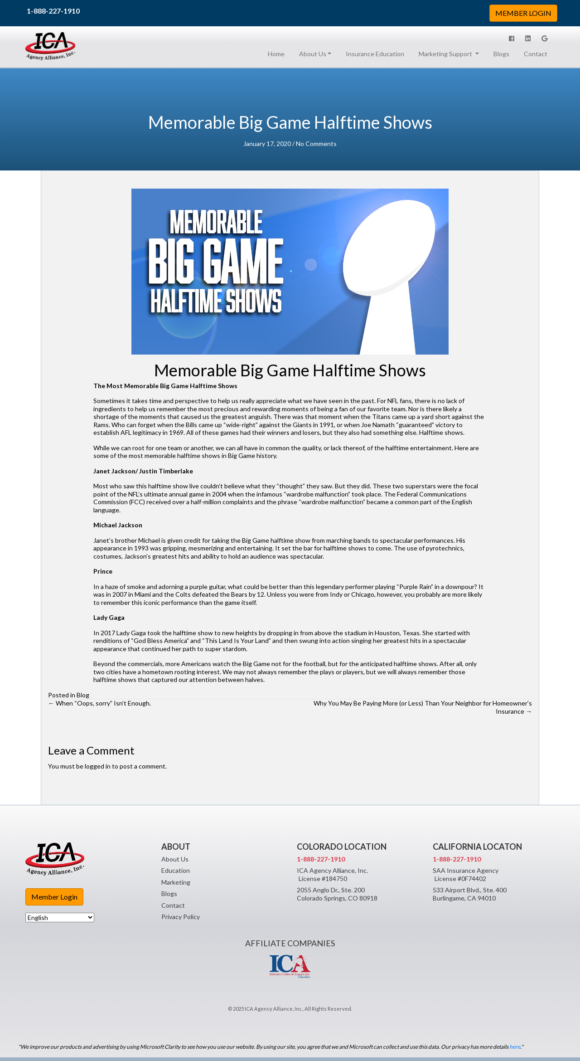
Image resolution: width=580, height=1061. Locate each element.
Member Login (54, 896)
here (514, 1046)
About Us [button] (312, 54)
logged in (98, 766)
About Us (174, 859)
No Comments (316, 143)
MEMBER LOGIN (523, 13)
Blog (83, 695)
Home (278, 53)
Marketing (175, 882)
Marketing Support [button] (446, 54)
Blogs (501, 54)
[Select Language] (59, 917)
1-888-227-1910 (53, 10)
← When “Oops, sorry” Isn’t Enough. (99, 703)
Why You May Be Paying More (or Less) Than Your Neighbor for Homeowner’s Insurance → (423, 707)
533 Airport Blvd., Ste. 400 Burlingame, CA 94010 (470, 894)
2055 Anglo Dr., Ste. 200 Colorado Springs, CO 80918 (337, 894)
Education (175, 870)
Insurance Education (375, 54)
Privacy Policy (180, 916)
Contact (535, 54)
